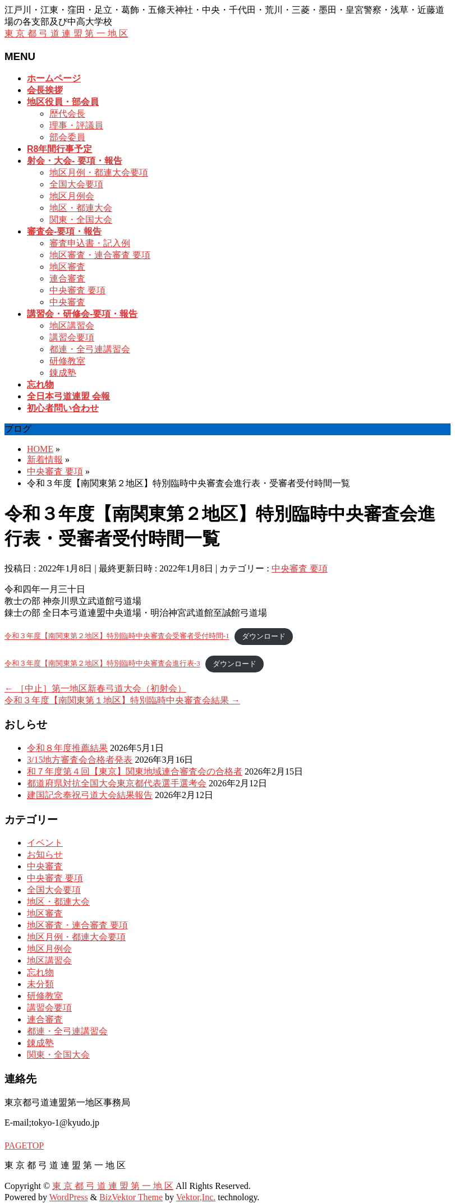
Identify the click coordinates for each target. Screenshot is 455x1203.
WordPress (68, 1197)
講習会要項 (71, 337)
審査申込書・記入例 (89, 243)
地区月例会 (71, 196)
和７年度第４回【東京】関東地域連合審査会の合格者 (134, 771)
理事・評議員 (76, 125)
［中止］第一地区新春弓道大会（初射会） (95, 688)
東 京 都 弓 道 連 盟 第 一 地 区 (66, 33)
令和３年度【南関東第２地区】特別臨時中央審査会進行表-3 (102, 664)
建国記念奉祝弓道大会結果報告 (90, 795)
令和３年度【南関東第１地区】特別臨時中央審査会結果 (122, 700)
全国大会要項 (76, 184)
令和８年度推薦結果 (67, 748)
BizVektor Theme (131, 1197)
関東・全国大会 (80, 219)
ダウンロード (264, 636)
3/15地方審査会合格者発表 (79, 759)
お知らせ (45, 854)
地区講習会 (71, 325)
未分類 (40, 984)
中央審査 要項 (77, 290)
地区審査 (67, 266)
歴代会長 (67, 113)
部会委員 (67, 137)
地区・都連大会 (80, 208)
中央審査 (67, 302)
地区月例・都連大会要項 (98, 172)
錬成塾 (62, 372)
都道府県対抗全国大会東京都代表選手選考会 (116, 783)
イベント (45, 842)
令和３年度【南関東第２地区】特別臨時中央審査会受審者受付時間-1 (116, 636)
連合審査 (67, 278)
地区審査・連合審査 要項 (99, 255)
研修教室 (67, 361)
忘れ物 (40, 972)
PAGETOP (24, 1145)
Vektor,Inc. (195, 1197)
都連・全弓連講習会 (89, 349)
